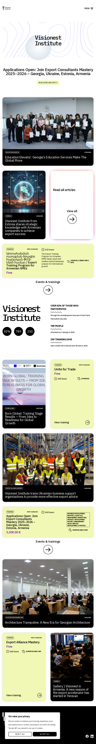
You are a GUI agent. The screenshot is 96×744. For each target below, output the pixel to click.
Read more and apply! (48, 83)
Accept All (45, 734)
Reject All (20, 734)
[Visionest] (6, 8)
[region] (32, 725)
